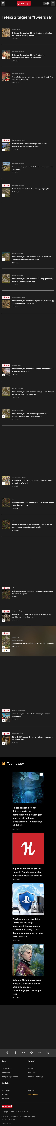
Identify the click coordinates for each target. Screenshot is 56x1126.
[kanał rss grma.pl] (48, 1053)
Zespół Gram (7, 1068)
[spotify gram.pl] (32, 1053)
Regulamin (6, 1072)
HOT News (6, 1090)
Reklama (31, 1072)
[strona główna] (24, 3)
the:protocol (33, 1094)
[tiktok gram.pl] (8, 1053)
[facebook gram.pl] (16, 1053)
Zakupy (31, 1090)
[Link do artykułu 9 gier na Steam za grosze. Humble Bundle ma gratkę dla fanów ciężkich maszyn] (28, 857)
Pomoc (31, 1068)
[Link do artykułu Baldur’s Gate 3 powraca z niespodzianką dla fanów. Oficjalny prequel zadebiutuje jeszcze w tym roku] (28, 971)
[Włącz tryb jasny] (46, 3)
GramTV (5, 1094)
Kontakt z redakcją (35, 1076)
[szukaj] (3, 3)
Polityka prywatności (10, 1076)
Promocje (5, 1098)
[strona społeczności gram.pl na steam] (40, 1053)
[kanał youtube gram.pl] (24, 1053)
